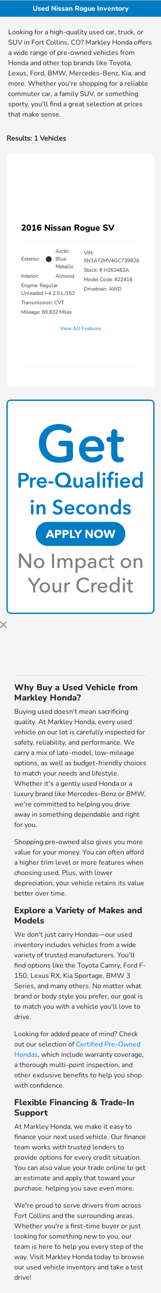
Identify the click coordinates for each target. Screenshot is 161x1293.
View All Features (80, 328)
